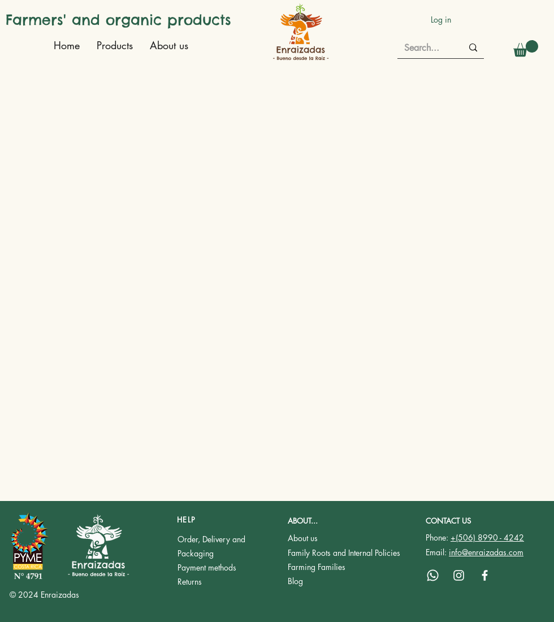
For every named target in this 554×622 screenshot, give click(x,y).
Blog (295, 581)
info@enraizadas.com (486, 552)
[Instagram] (459, 575)
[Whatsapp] (433, 575)
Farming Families (316, 566)
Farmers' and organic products (118, 20)
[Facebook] (485, 575)
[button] (525, 48)
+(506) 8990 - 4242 (487, 537)
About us (303, 538)
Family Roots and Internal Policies (344, 552)
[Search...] (424, 48)
